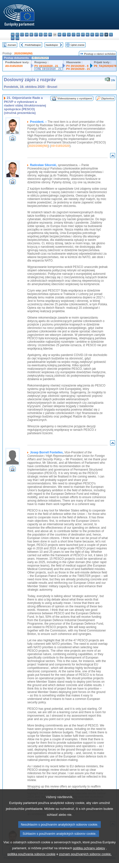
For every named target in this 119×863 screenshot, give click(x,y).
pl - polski (92, 34)
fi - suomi (13, 38)
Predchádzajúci (33, 45)
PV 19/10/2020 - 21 (46, 65)
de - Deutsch (31, 34)
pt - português (97, 34)
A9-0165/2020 (14, 65)
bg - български (13, 34)
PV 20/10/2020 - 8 (77, 65)
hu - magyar (78, 34)
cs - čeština (22, 34)
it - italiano (64, 34)
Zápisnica (107, 98)
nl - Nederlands (87, 34)
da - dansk (27, 34)
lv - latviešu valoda (69, 34)
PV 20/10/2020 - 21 (78, 68)
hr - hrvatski (59, 34)
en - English (45, 34)
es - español (17, 34)
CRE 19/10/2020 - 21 (48, 68)
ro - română (101, 34)
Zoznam (12, 45)
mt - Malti (83, 34)
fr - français (50, 34)
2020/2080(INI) (23, 53)
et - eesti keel (36, 34)
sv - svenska (17, 38)
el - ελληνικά (41, 34)
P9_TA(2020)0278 (105, 65)
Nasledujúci (52, 45)
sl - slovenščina (111, 34)
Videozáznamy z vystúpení (74, 98)
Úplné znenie (78, 45)
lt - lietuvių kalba (73, 34)
